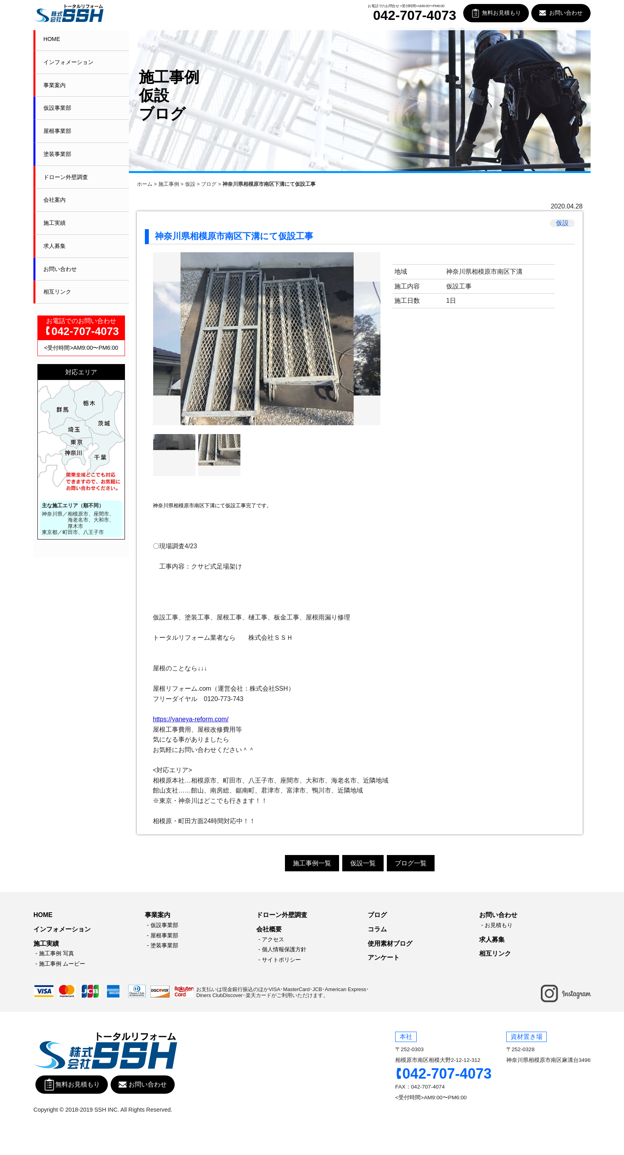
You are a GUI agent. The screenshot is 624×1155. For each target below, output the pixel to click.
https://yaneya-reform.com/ (190, 719)
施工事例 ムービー (62, 963)
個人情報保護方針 (284, 949)
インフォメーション (68, 62)
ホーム (144, 184)
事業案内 (54, 85)
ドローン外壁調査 (65, 177)
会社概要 (269, 929)
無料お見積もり (501, 13)
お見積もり (499, 925)
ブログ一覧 (411, 863)
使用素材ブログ (390, 943)
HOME (51, 39)
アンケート (384, 957)
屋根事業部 (57, 131)
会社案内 (54, 200)
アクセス (273, 939)
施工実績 (54, 223)
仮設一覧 (363, 863)
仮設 (190, 184)
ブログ (208, 184)
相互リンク (57, 291)
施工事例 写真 (56, 953)
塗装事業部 (57, 154)
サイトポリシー (281, 959)
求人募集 (54, 246)
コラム (377, 929)
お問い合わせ (566, 13)
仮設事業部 (57, 108)
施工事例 (168, 184)
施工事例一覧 (312, 863)
